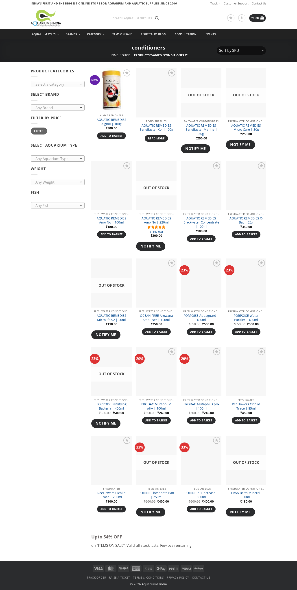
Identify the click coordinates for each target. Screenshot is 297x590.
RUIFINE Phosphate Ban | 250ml (156, 495)
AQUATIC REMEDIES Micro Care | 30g (246, 128)
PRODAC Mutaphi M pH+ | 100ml (156, 406)
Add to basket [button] (111, 135)
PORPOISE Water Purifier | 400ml (246, 318)
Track (215, 3)
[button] (157, 18)
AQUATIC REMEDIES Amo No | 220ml (156, 220)
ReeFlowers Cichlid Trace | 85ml (246, 406)
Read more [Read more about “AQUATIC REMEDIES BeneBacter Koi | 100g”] (156, 138)
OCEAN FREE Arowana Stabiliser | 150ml (156, 318)
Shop (126, 55)
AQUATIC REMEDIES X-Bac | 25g (246, 220)
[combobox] (58, 84)
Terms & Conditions (148, 577)
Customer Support (236, 3)
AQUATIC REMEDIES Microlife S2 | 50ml (111, 318)
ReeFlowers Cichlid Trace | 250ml (111, 495)
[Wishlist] (230, 18)
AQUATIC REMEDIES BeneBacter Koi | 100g (156, 128)
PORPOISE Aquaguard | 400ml (201, 318)
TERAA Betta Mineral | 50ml (246, 495)
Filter (39, 131)
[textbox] (57, 84)
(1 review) (156, 232)
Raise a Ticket (119, 577)
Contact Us (259, 3)
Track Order (96, 577)
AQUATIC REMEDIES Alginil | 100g (111, 122)
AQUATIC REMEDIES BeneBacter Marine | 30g (201, 130)
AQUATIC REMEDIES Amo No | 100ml (111, 220)
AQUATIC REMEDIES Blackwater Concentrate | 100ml (201, 222)
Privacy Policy (178, 577)
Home (113, 55)
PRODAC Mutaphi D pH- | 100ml (201, 406)
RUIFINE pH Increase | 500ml (201, 495)
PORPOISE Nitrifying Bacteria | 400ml (111, 406)
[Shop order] (241, 50)
